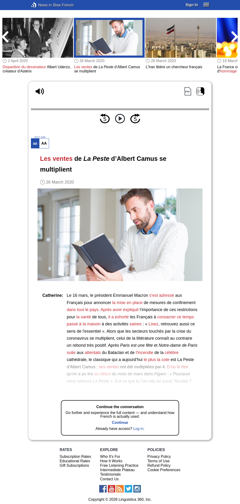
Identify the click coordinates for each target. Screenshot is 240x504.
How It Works (111, 461)
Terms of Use (158, 461)
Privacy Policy (159, 457)
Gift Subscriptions (74, 465)
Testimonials (110, 474)
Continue (120, 423)
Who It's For (110, 457)
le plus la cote (156, 359)
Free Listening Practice (119, 465)
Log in (138, 429)
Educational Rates (75, 461)
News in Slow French (40, 5)
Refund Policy (159, 465)
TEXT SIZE (39, 137)
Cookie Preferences (163, 470)
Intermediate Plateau (117, 470)
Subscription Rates (75, 457)
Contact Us (109, 479)
